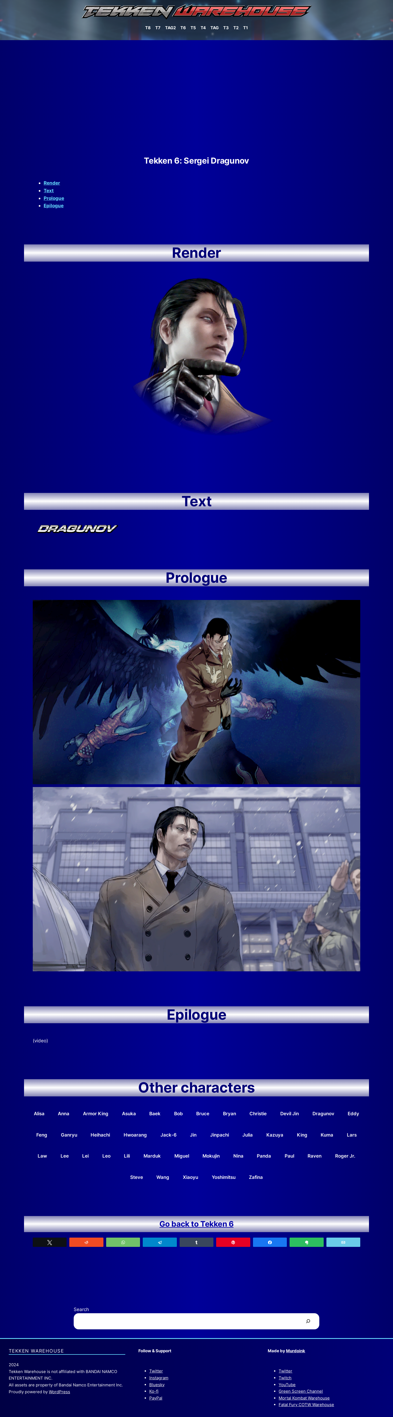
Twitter (156, 1371)
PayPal (155, 1398)
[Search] (308, 1321)
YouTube (287, 1384)
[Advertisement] (196, 98)
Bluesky (157, 1384)
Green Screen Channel (301, 1391)
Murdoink (295, 1350)
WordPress (59, 1391)
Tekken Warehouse (36, 1351)
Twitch (285, 1377)
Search (81, 1309)
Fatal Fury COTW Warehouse (306, 1404)
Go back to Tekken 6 (196, 1224)
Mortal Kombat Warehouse (304, 1398)
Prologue (54, 198)
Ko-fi (154, 1391)
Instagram (158, 1377)
